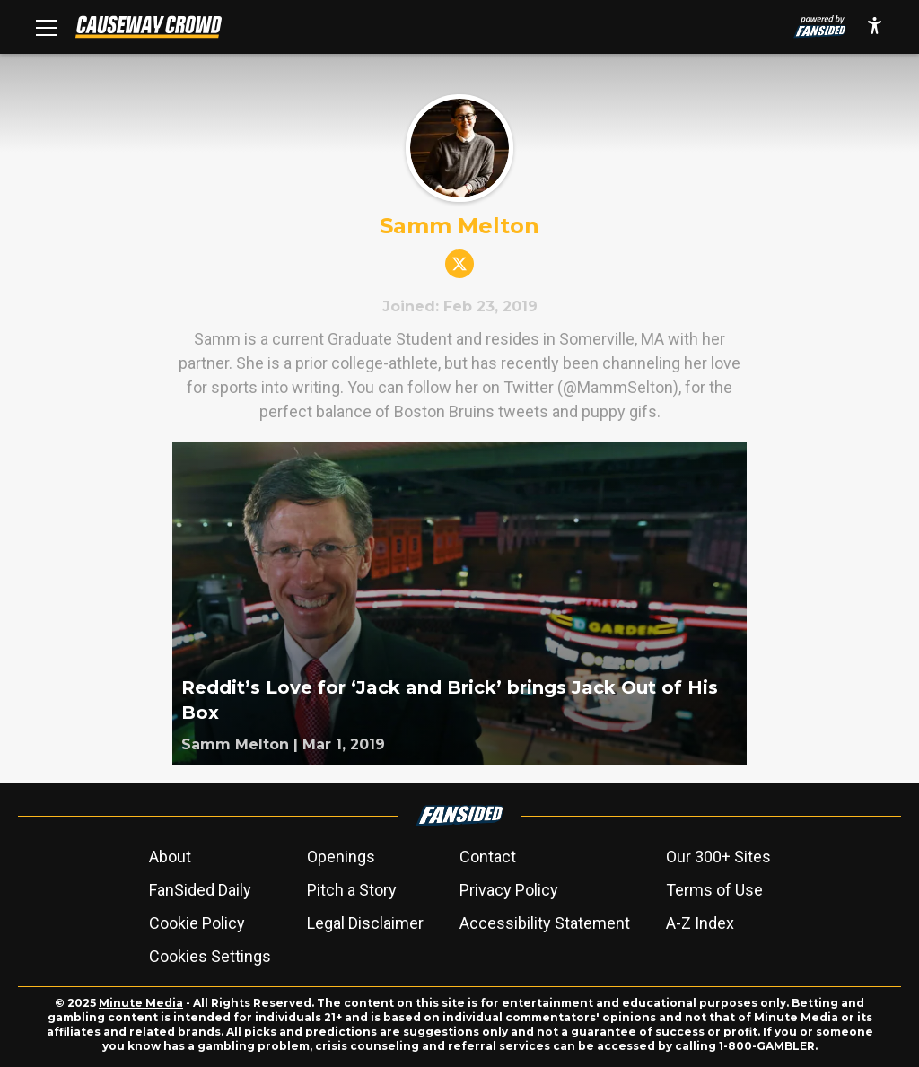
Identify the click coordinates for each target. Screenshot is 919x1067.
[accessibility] (874, 27)
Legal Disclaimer (365, 923)
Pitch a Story (352, 889)
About (170, 856)
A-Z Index (700, 923)
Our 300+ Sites (718, 856)
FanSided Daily (200, 889)
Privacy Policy (509, 889)
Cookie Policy (197, 923)
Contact (488, 856)
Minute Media (141, 1003)
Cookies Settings (210, 956)
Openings (341, 856)
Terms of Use (714, 889)
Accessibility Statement (545, 923)
